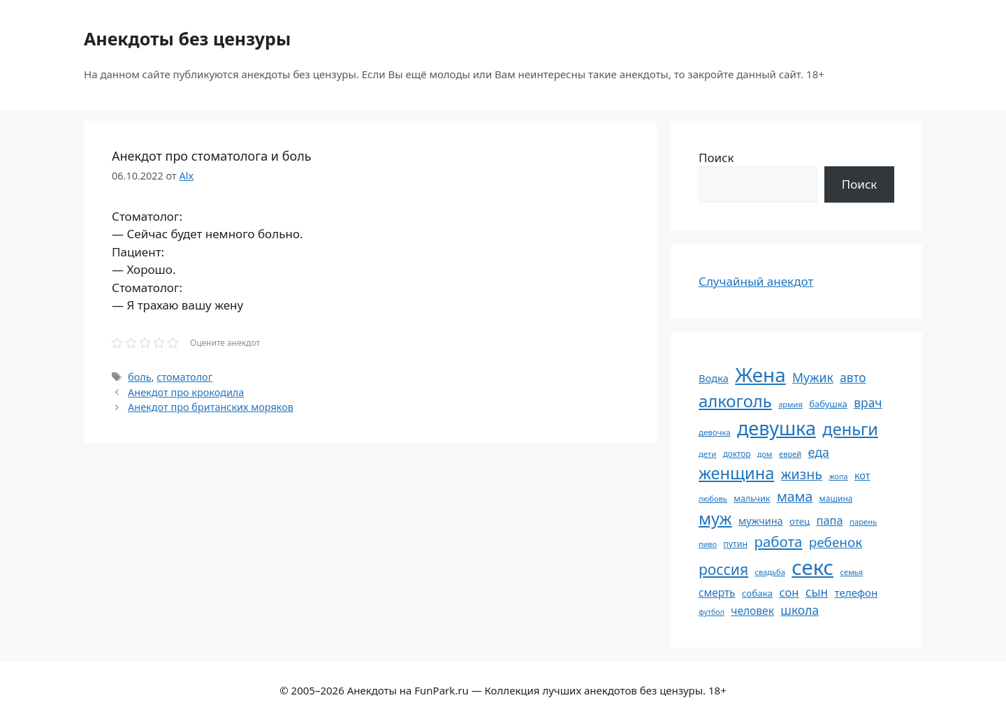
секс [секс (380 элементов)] (812, 567)
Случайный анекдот (756, 281)
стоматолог (184, 377)
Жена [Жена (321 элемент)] (760, 374)
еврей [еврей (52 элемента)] (790, 454)
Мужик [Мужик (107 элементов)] (812, 377)
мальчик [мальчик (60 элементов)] (752, 498)
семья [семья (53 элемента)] (851, 572)
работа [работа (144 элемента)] (778, 541)
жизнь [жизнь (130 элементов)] (801, 474)
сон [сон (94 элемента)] (789, 592)
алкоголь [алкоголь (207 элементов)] (735, 401)
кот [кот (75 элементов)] (862, 475)
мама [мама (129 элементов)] (794, 496)
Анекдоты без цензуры (187, 38)
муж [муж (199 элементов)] (715, 518)
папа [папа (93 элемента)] (830, 520)
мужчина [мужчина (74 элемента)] (760, 520)
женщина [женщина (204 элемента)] (736, 473)
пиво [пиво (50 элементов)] (708, 544)
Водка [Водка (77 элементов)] (714, 378)
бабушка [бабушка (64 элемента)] (828, 404)
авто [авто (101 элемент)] (853, 378)
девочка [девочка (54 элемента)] (715, 432)
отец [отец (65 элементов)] (799, 521)
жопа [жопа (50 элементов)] (838, 476)
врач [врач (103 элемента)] (868, 402)
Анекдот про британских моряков (210, 407)
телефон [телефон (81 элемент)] (856, 592)
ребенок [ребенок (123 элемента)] (836, 542)
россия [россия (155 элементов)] (723, 569)
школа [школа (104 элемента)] (799, 610)
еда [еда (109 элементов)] (818, 452)
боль (140, 377)
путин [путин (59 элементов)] (735, 544)
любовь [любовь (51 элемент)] (713, 498)
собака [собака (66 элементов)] (757, 593)
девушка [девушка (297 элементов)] (776, 428)
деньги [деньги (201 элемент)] (850, 429)
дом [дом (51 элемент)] (765, 454)
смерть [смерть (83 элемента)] (717, 592)
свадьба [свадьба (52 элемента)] (769, 572)
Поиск (716, 158)
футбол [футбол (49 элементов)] (711, 612)
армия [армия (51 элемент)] (790, 404)
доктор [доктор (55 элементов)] (737, 453)
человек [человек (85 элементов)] (752, 610)
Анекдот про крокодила (186, 392)
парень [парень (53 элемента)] (863, 521)
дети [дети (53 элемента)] (707, 454)
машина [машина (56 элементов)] (836, 498)
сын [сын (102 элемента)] (816, 592)
